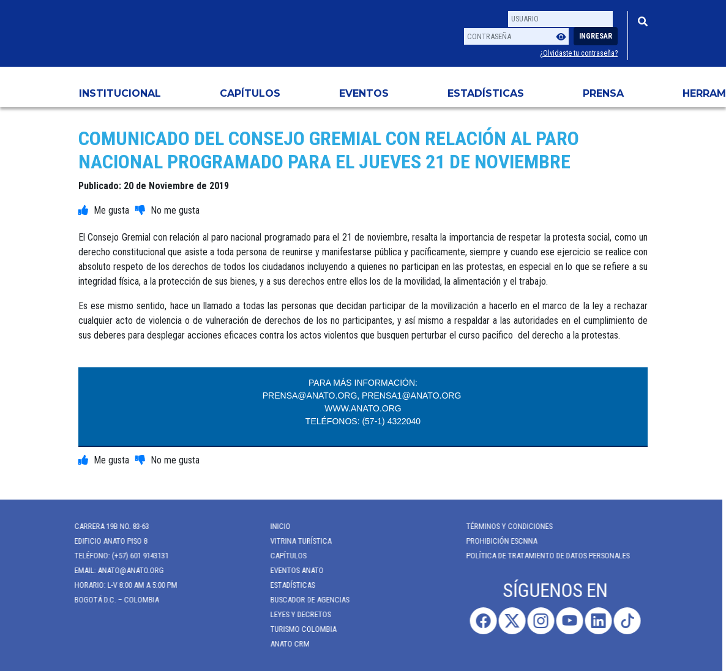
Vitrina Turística (295, 540)
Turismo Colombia (298, 629)
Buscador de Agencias (304, 599)
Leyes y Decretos (295, 614)
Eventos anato (291, 570)
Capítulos (250, 93)
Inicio (275, 526)
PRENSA (603, 93)
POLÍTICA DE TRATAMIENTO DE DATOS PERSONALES (542, 555)
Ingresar (595, 36)
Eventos (364, 93)
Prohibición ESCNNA (496, 540)
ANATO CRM (284, 643)
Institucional (120, 93)
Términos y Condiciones (504, 526)
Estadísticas (485, 93)
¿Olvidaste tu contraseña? (579, 53)
